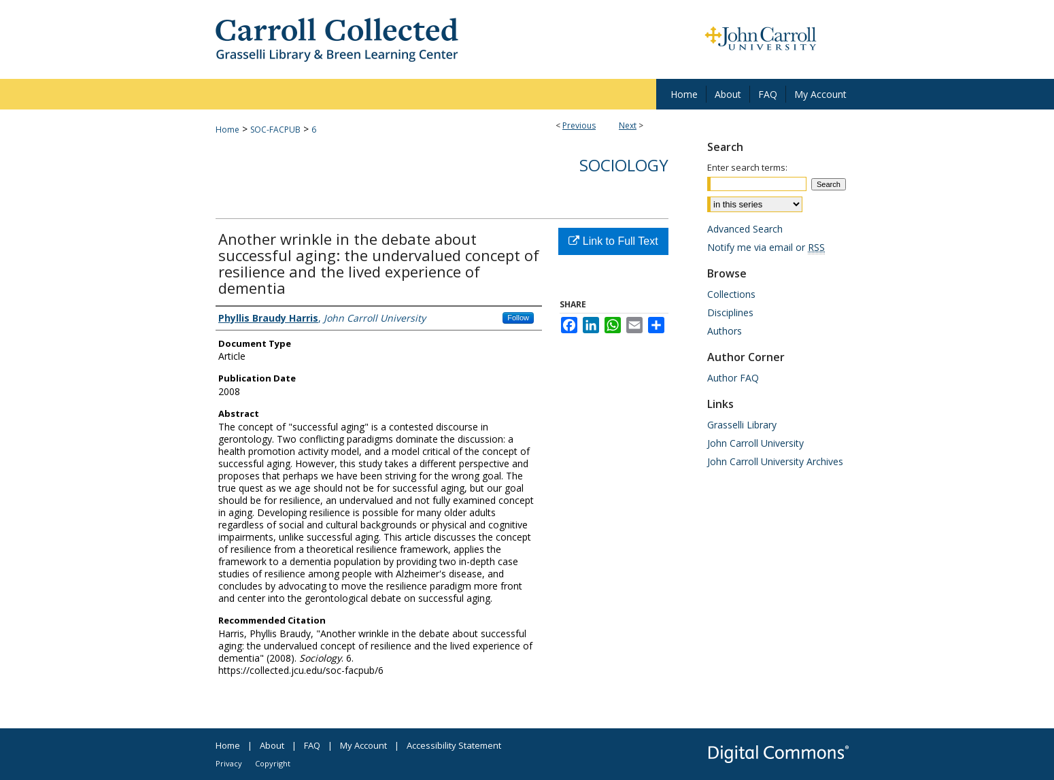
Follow (518, 317)
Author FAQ (733, 377)
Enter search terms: (747, 167)
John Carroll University (755, 443)
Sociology (623, 165)
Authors (724, 330)
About (272, 745)
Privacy (229, 763)
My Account (363, 745)
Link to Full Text (613, 241)
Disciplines (730, 312)
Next (627, 125)
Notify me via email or (766, 247)
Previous (579, 125)
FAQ (312, 745)
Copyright (272, 763)
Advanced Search (745, 228)
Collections (731, 294)
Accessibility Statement (454, 745)
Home (227, 129)
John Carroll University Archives (775, 461)
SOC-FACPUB (275, 129)
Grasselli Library (742, 424)
